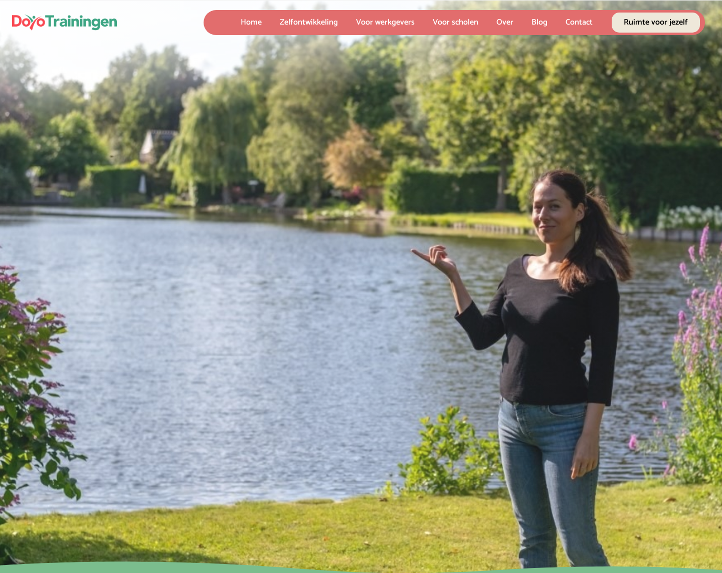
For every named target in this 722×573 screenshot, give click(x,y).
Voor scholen (455, 22)
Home (251, 22)
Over (504, 22)
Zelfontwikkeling (309, 22)
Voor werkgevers (385, 22)
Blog (539, 22)
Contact (579, 22)
